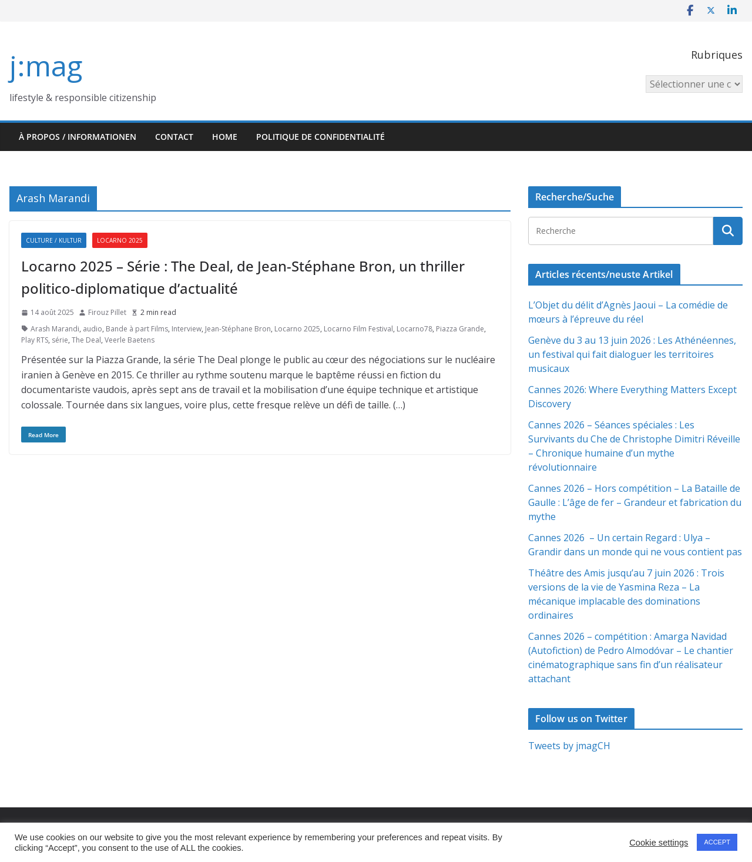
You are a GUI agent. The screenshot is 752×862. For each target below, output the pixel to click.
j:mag (45, 65)
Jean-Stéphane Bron (238, 329)
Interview (187, 329)
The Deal (86, 340)
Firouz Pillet (107, 312)
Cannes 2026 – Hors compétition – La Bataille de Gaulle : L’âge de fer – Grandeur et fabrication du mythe (634, 502)
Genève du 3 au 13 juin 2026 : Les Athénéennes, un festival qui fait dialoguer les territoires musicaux (632, 354)
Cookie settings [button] (658, 842)
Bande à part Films (137, 329)
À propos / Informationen (77, 136)
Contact (174, 136)
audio (92, 329)
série (60, 340)
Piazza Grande (460, 329)
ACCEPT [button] (717, 842)
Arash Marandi (55, 329)
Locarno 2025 (120, 240)
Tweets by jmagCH (569, 745)
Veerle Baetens (130, 340)
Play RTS (34, 340)
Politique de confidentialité (320, 136)
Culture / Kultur (54, 240)
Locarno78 (414, 329)
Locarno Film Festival (358, 329)
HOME (224, 136)
